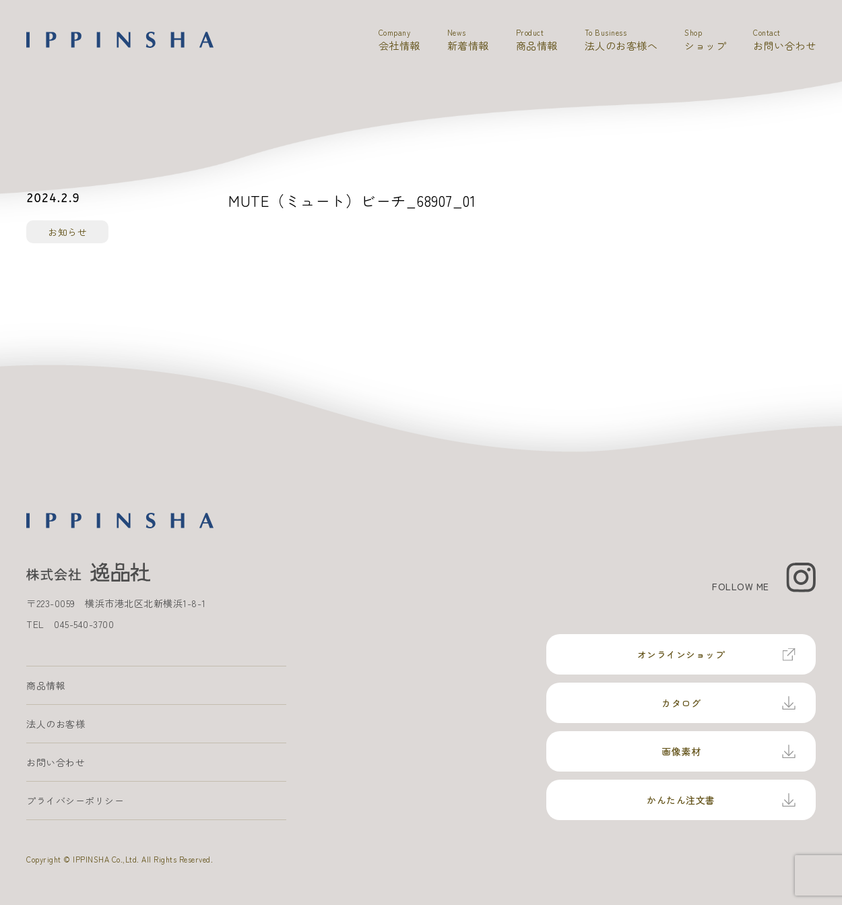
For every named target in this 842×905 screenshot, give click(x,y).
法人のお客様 (55, 723)
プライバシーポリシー (75, 800)
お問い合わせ (55, 762)
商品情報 (45, 685)
